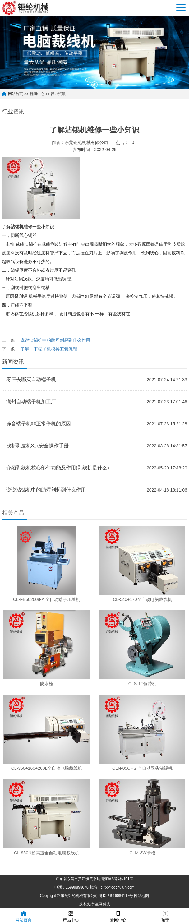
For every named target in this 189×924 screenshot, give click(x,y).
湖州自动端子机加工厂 (31, 401)
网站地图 (141, 896)
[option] (94, 52)
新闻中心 (37, 94)
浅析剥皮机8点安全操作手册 (37, 445)
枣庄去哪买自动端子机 (31, 379)
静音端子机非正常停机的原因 (38, 423)
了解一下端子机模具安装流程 (49, 348)
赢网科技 (102, 904)
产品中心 (71, 915)
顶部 (165, 915)
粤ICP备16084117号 (116, 896)
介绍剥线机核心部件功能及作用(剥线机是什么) (57, 467)
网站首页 (15, 94)
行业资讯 (58, 94)
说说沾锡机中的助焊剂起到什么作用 (55, 340)
